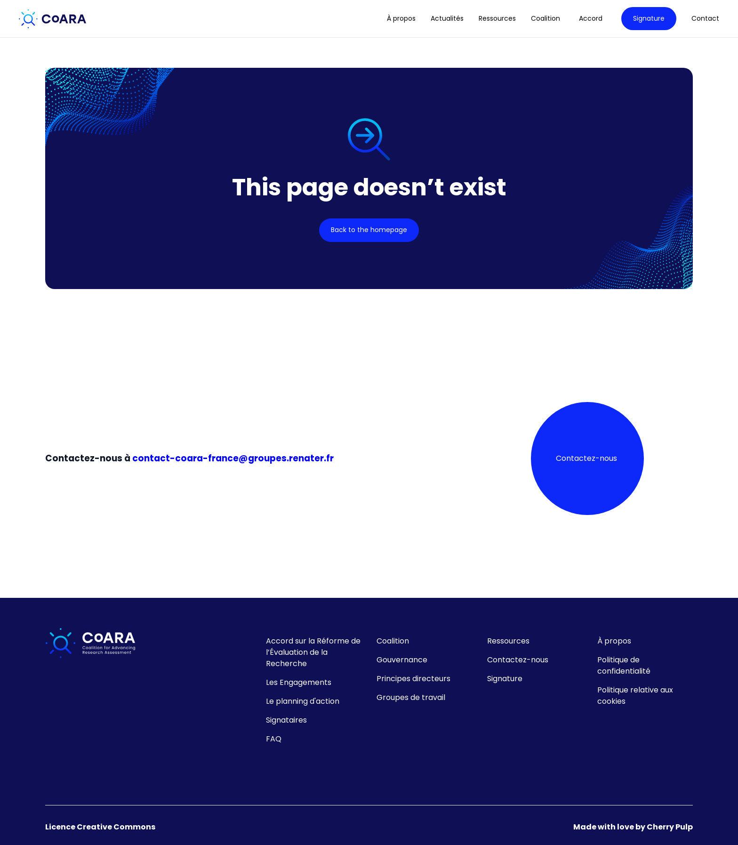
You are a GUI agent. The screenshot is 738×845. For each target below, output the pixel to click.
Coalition (393, 641)
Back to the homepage (369, 229)
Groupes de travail (411, 697)
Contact (705, 18)
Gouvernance (402, 659)
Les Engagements (298, 682)
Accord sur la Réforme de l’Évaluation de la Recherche (313, 652)
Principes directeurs (413, 678)
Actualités (447, 18)
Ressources (497, 18)
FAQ (273, 738)
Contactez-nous (586, 458)
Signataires (286, 720)
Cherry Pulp (670, 826)
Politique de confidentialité (623, 665)
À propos (401, 18)
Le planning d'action (302, 701)
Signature (649, 18)
